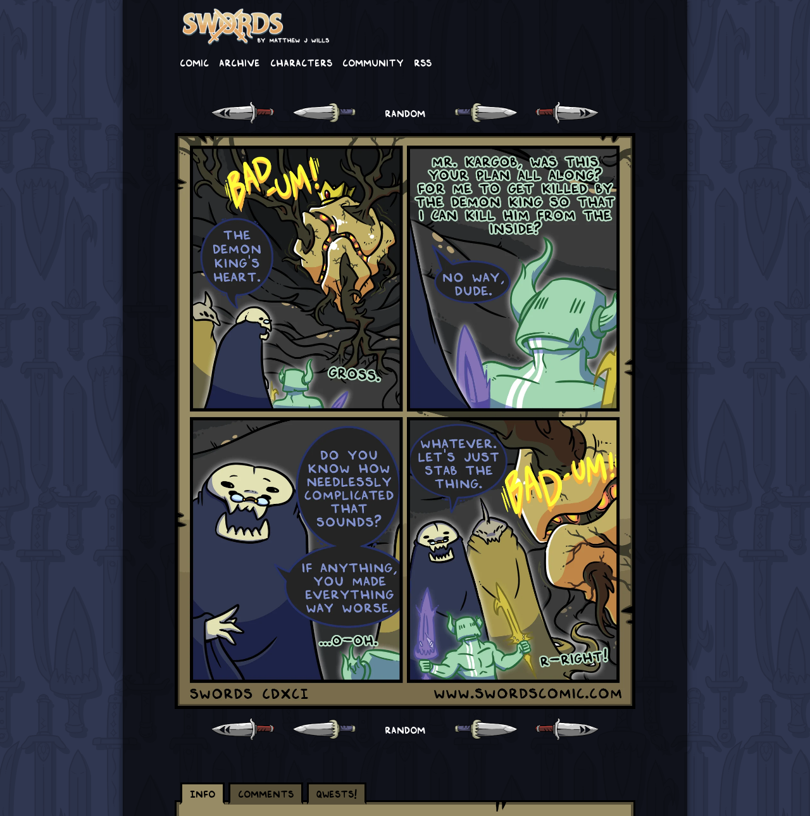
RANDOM (405, 113)
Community (373, 62)
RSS (423, 62)
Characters (301, 62)
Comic (194, 62)
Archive (239, 62)
